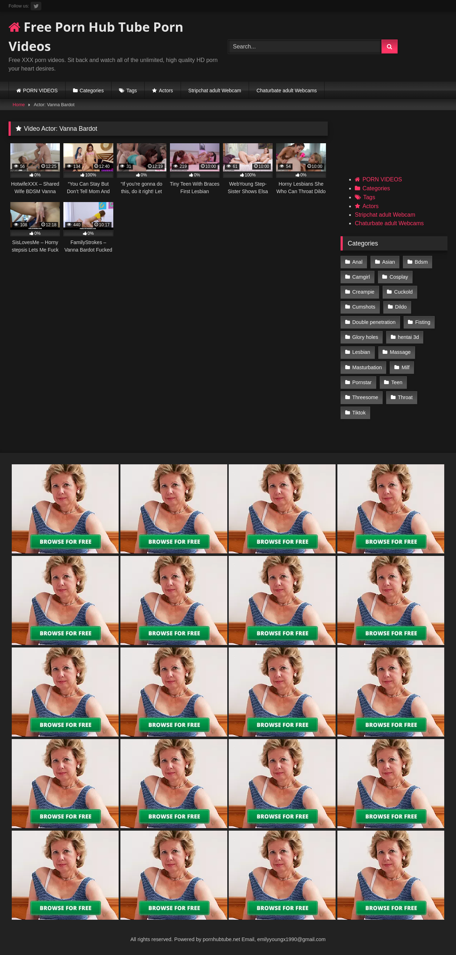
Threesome (365, 397)
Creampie (363, 292)
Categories (91, 90)
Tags (131, 90)
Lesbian (361, 352)
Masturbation (367, 367)
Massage (400, 352)
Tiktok (359, 412)
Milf (405, 367)
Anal (357, 262)
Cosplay (399, 277)
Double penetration (374, 322)
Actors (166, 90)
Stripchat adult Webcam (214, 90)
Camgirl (361, 277)
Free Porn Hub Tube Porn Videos (96, 36)
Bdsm (421, 262)
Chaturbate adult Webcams (286, 90)
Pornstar (362, 382)
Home (19, 104)
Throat (405, 397)
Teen (396, 382)
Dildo (401, 307)
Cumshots (363, 307)
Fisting (422, 322)
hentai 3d (408, 337)
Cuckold (403, 292)
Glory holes (365, 337)
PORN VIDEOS (40, 90)
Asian (388, 262)
